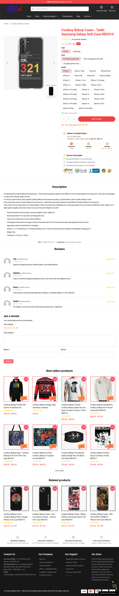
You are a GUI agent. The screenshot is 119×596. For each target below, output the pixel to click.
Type (63, 48)
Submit (8, 361)
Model (63, 67)
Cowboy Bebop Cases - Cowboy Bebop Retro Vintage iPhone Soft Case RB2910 (16, 517)
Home (6, 24)
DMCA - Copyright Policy (48, 569)
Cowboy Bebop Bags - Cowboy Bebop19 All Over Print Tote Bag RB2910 (16, 456)
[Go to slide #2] (36, 103)
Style (63, 55)
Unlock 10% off (115, 586)
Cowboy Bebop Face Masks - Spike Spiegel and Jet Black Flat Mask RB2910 (73, 456)
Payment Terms (71, 562)
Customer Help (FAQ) (73, 572)
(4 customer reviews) (79, 39)
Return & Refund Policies (74, 566)
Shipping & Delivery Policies (75, 559)
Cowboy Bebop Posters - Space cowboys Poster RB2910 (100, 456)
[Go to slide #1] (24, 103)
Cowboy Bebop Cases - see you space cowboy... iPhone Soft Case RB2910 (44, 517)
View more (59, 471)
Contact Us (70, 569)
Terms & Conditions (46, 562)
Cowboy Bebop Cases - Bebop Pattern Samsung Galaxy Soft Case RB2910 (73, 517)
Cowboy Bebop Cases (20, 24)
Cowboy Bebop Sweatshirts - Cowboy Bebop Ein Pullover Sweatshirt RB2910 (102, 407)
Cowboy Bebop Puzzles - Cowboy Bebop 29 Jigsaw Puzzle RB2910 (43, 456)
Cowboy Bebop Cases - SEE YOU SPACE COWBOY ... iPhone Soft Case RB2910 (101, 517)
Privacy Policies (44, 566)
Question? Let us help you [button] (108, 593)
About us (42, 559)
